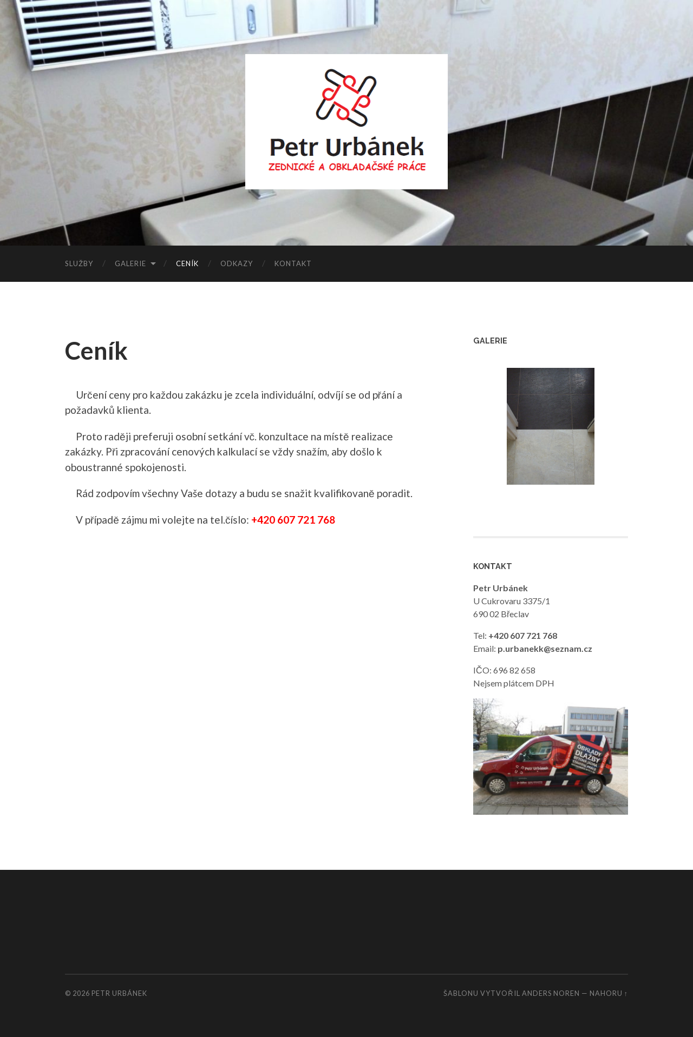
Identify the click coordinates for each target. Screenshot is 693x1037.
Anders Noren (551, 993)
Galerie (130, 263)
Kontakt (293, 263)
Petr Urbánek (119, 993)
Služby (79, 263)
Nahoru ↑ (609, 993)
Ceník (187, 263)
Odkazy (236, 263)
